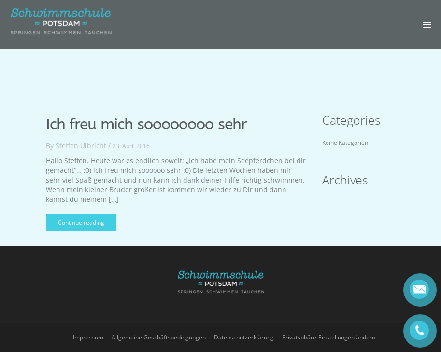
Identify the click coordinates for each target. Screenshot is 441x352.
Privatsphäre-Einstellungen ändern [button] (328, 337)
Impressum (88, 337)
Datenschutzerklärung (244, 337)
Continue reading (81, 216)
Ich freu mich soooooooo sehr (146, 119)
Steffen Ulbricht (81, 139)
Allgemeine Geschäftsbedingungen (159, 337)
